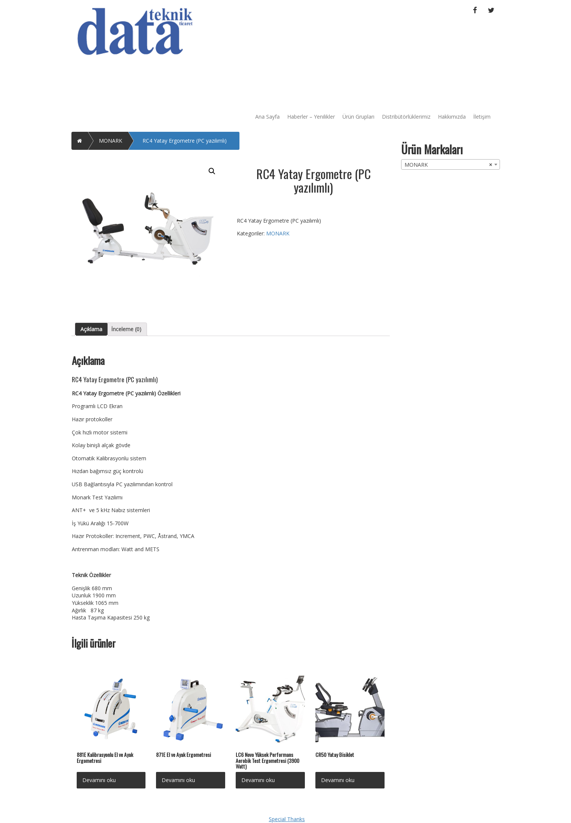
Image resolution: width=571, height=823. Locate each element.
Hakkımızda (452, 116)
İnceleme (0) (126, 329)
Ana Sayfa (267, 116)
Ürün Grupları (358, 116)
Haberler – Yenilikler (311, 116)
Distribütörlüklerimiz (406, 116)
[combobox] (450, 164)
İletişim (482, 116)
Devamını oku (99, 780)
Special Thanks (287, 819)
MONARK (110, 140)
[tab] (91, 329)
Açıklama (91, 329)
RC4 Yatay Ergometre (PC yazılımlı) (184, 140)
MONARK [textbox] (448, 165)
